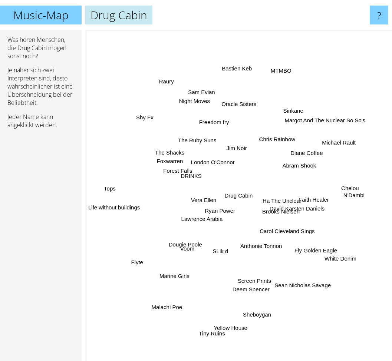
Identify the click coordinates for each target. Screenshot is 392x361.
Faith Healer (311, 203)
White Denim (329, 252)
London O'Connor (214, 162)
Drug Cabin (239, 195)
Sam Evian (201, 94)
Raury (168, 83)
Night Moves (199, 111)
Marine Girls (181, 271)
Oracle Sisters (238, 114)
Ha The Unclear (282, 197)
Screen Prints (252, 273)
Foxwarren (171, 166)
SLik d (221, 251)
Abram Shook (306, 163)
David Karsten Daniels (301, 209)
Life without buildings (114, 205)
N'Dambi (358, 194)
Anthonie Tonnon (258, 244)
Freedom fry (217, 126)
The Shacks (177, 157)
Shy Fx (155, 126)
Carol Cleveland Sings (292, 234)
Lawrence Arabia (202, 219)
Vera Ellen (201, 196)
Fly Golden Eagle (307, 242)
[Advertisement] (41, 248)
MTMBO (279, 70)
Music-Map (41, 15)
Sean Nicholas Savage (304, 284)
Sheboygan (257, 311)
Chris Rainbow (273, 144)
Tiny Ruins (216, 331)
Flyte (146, 256)
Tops (109, 186)
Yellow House (230, 315)
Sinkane (287, 120)
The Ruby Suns (196, 133)
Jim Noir (236, 141)
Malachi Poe (167, 306)
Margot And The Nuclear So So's (315, 128)
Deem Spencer (250, 289)
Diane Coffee (299, 157)
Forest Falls (181, 174)
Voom (185, 242)
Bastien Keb (236, 76)
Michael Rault (336, 147)
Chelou (341, 187)
